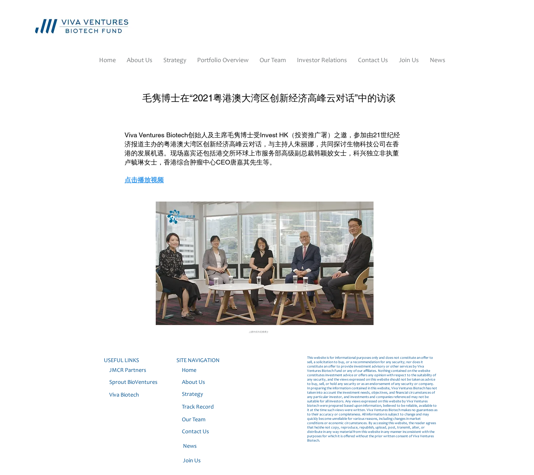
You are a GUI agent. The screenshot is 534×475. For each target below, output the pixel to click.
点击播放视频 (144, 180)
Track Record (198, 407)
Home (189, 370)
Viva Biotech (124, 395)
